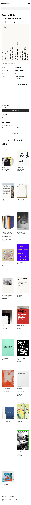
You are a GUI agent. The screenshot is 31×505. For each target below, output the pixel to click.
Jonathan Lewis (5, 240)
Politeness (4, 357)
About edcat (4, 496)
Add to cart (15, 110)
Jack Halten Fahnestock (7, 235)
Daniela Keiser (21, 169)
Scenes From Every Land (22, 325)
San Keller (20, 295)
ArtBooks (8, 122)
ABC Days (4, 231)
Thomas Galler (6, 296)
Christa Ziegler (6, 169)
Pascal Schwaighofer (7, 327)
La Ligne (19, 451)
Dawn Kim (10, 239)
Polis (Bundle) (5, 167)
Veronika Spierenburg (22, 200)
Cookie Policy (17, 499)
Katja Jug (10, 22)
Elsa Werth (5, 358)
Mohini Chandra (9, 233)
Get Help (16, 496)
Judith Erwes (6, 484)
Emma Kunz (6, 263)
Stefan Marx (20, 359)
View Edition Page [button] (15, 133)
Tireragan (4, 420)
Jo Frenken (5, 421)
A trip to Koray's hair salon (7, 483)
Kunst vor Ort (19, 420)
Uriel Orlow (5, 200)
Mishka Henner (5, 236)
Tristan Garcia (21, 453)
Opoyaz (3, 325)
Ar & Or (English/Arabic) (22, 167)
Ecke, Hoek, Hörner (21, 199)
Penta (3, 262)
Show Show (19, 294)
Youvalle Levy (24, 233)
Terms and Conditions (6, 500)
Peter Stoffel (20, 327)
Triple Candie (6, 391)
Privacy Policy (11, 499)
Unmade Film (5, 199)
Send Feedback (11, 496)
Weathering (19, 231)
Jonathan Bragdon (7, 232)
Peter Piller (20, 394)
